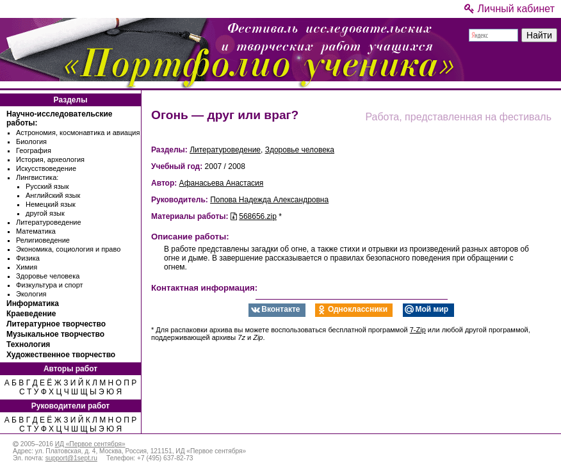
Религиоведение (43, 240)
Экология (31, 294)
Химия (26, 267)
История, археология (50, 159)
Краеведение (31, 313)
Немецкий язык (51, 204)
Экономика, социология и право (68, 249)
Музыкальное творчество (55, 334)
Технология (28, 344)
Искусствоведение (46, 168)
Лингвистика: (37, 177)
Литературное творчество (56, 323)
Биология (31, 141)
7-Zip (418, 330)
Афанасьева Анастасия (221, 183)
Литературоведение (48, 222)
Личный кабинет (509, 8)
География (33, 150)
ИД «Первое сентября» (90, 444)
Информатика (32, 303)
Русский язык (47, 186)
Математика (36, 231)
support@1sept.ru (71, 458)
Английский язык (53, 195)
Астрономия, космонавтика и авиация (78, 132)
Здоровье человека (47, 276)
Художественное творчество (60, 354)
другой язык (45, 213)
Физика (28, 258)
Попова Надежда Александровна (269, 199)
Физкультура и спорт (49, 285)
